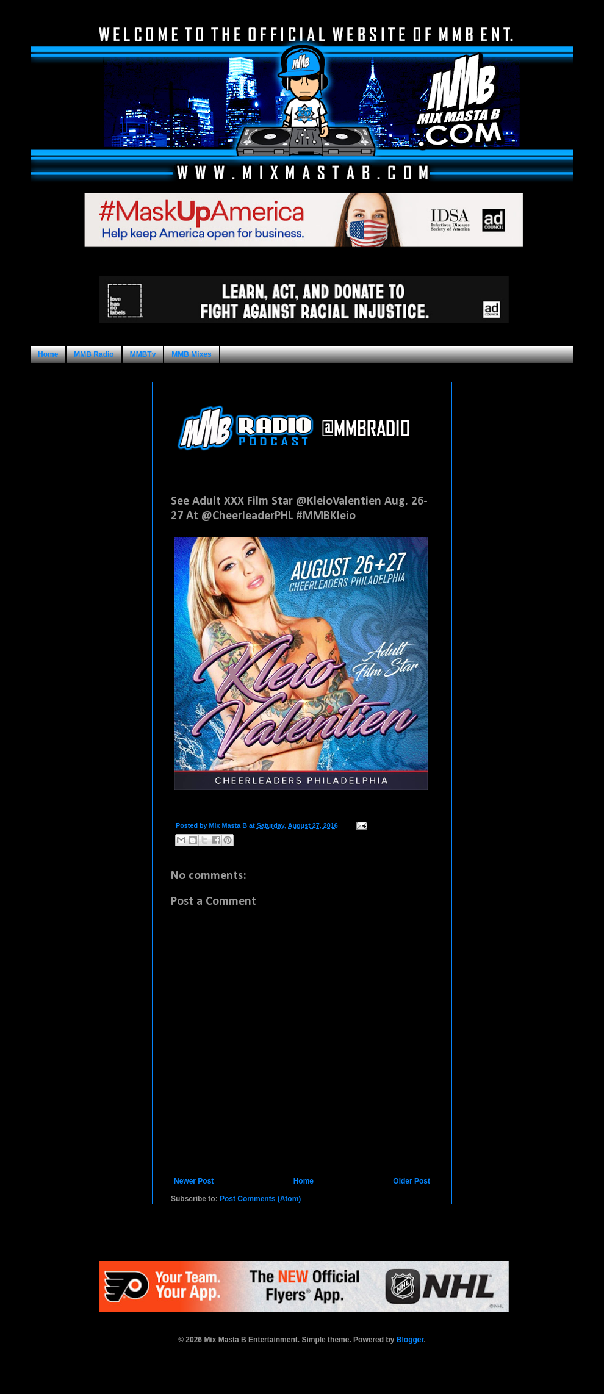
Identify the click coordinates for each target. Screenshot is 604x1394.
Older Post (411, 1181)
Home (48, 354)
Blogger (410, 1339)
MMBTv (143, 354)
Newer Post (194, 1181)
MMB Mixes (191, 354)
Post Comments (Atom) (260, 1199)
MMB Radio (93, 354)
